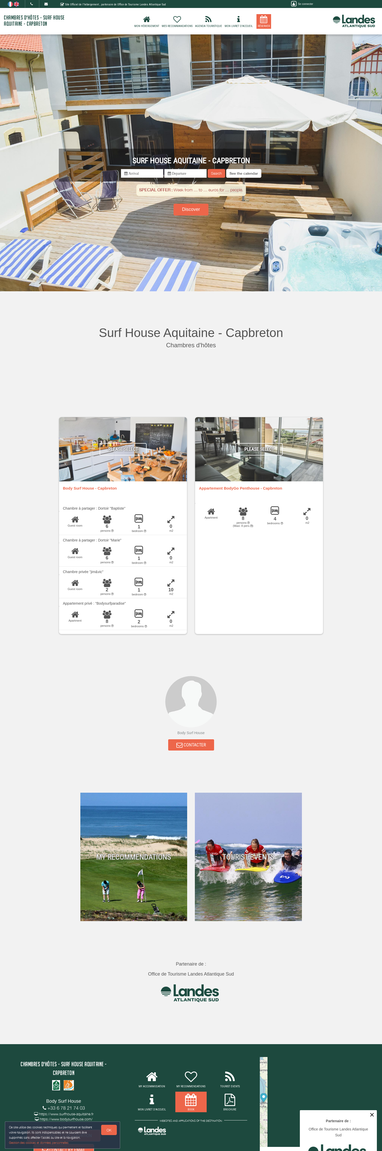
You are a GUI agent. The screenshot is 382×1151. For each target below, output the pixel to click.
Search (216, 173)
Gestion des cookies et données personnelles (39, 1142)
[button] (243, 173)
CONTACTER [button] (191, 745)
